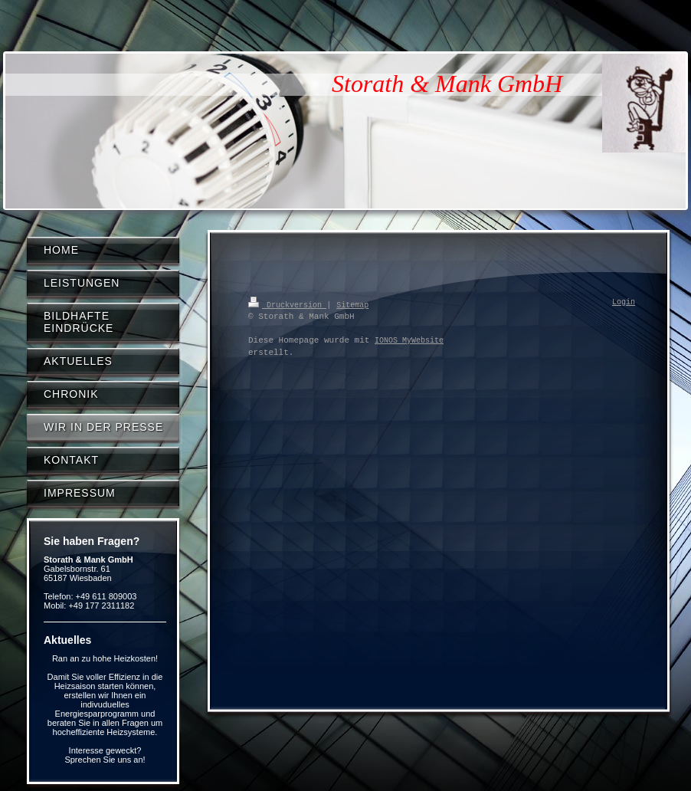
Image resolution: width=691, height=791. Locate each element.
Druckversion (287, 304)
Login (623, 302)
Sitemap (352, 304)
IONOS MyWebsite (409, 340)
